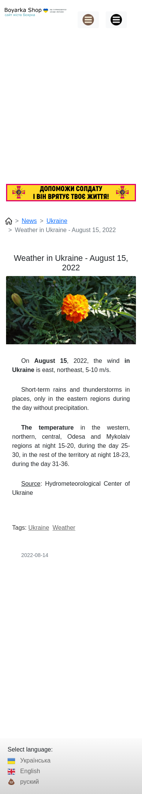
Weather (64, 527)
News (29, 221)
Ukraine (57, 221)
